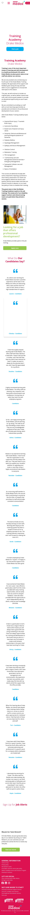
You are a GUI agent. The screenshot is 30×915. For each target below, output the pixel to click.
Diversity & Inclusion (7, 872)
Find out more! (10, 850)
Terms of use (5, 863)
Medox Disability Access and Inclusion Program (14, 870)
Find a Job (4, 895)
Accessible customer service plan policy (12, 868)
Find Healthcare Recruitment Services (11, 893)
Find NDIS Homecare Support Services (12, 889)
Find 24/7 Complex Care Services (10, 891)
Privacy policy (5, 864)
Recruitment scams (7, 866)
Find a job (15, 49)
